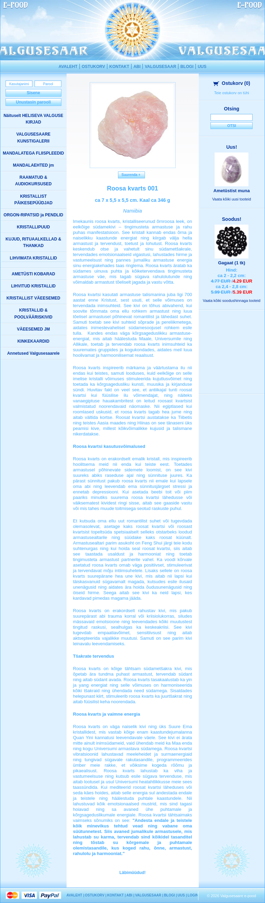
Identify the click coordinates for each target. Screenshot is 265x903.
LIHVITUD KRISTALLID (33, 286)
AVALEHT (68, 66)
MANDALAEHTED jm (33, 165)
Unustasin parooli (33, 102)
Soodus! (231, 219)
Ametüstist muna (232, 190)
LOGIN (193, 895)
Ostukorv (232, 83)
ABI (137, 66)
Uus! (231, 147)
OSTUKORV (93, 66)
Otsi (231, 126)
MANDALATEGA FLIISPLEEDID (33, 153)
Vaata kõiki (231, 199)
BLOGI (187, 66)
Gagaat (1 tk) (231, 262)
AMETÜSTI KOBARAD (33, 274)
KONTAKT (119, 66)
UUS (202, 66)
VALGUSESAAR (160, 66)
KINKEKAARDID (33, 341)
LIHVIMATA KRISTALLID (33, 258)
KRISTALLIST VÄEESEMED (33, 298)
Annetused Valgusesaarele (33, 353)
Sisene (33, 92)
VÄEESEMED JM (33, 329)
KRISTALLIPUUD (33, 227)
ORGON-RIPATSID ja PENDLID (33, 215)
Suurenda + (132, 175)
